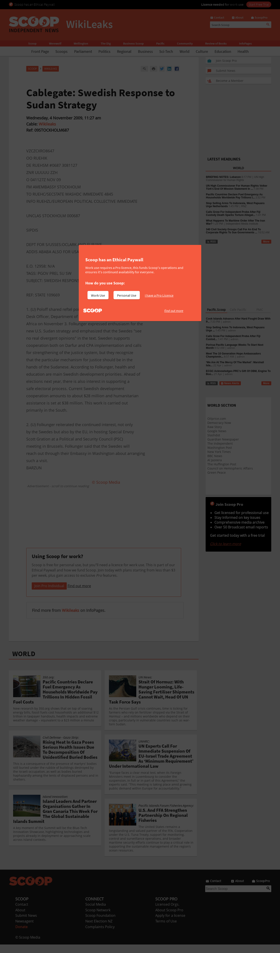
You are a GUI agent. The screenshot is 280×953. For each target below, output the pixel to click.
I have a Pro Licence (159, 295)
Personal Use (126, 295)
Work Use (98, 295)
